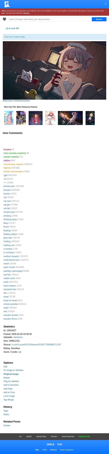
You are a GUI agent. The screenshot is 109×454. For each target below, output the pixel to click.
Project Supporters (67, 450)
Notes (6, 414)
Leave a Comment (14, 101)
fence (6, 227)
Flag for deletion (11, 381)
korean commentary (13, 171)
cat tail (6, 208)
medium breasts (11, 256)
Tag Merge (8, 399)
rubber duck (9, 278)
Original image (11, 374)
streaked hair (9, 289)
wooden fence (10, 319)
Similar (6, 425)
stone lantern (9, 286)
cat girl (6, 205)
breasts (7, 190)
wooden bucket (10, 315)
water (6, 308)
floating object (10, 234)
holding (6, 241)
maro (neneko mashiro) (14, 153)
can (5, 197)
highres (7, 168)
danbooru (18, 337)
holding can (9, 245)
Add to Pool (9, 392)
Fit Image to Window (13, 370)
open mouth (9, 267)
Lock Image (9, 396)
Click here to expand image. (14, 37)
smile (6, 282)
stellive (6, 160)
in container (9, 252)
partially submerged (12, 271)
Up (19, 352)
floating (6, 230)
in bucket (7, 249)
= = (5, 182)
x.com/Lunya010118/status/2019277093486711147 (36, 344)
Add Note (8, 389)
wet (5, 311)
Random (54, 436)
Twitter (44, 450)
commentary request (13, 164)
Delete (6, 377)
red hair (7, 274)
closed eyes (9, 212)
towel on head (10, 300)
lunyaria (7, 149)
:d (4, 179)
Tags (5, 411)
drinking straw (10, 219)
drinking (7, 216)
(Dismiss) (26, 13)
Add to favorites (11, 385)
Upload (29, 436)
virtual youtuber (10, 304)
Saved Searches (68, 436)
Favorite (26, 101)
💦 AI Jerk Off (12, 28)
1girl (5, 175)
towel (6, 296)
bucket (6, 193)
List (20, 436)
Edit (5, 366)
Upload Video (41, 436)
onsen (6, 263)
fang (5, 223)
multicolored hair (11, 260)
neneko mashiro (11, 157)
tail (4, 293)
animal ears (9, 186)
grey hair (7, 238)
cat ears (7, 201)
